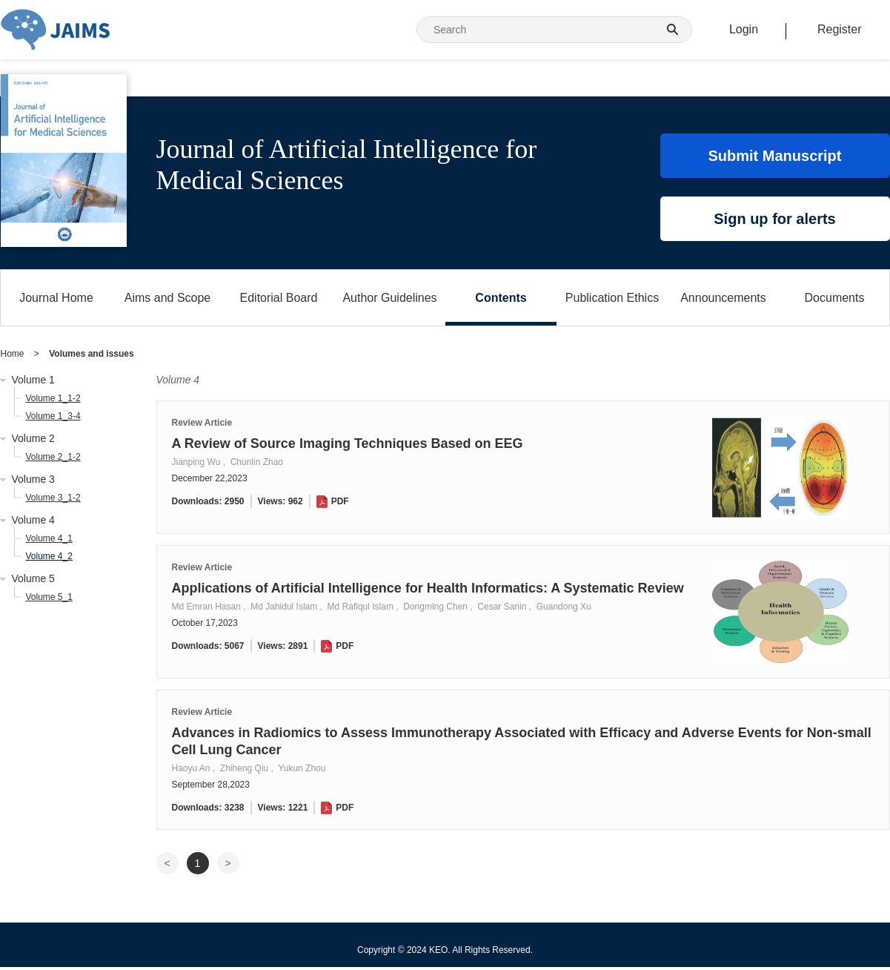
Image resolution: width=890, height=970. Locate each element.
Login (743, 29)
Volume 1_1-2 (53, 398)
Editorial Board (279, 297)
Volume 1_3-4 (53, 416)
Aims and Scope (167, 297)
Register (839, 29)
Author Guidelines (389, 297)
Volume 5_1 (49, 597)
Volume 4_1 (49, 538)
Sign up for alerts (774, 219)
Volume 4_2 (49, 556)
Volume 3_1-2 (53, 497)
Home (12, 354)
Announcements (723, 297)
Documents (835, 297)
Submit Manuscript (774, 156)
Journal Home (56, 297)
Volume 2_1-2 (53, 457)
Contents (500, 297)
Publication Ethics (612, 297)
